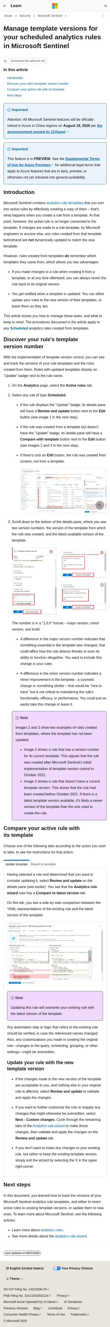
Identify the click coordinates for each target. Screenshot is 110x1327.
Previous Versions (16, 1308)
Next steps (14, 95)
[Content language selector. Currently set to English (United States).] (25, 1268)
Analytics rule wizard (49, 1126)
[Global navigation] (4, 6)
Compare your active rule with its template (35, 89)
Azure (8, 15)
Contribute (55, 1308)
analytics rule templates (65, 203)
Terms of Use (56, 1314)
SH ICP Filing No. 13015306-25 (25, 1289)
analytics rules (52, 1230)
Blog (36, 1308)
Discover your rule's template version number (38, 83)
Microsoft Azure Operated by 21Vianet (29, 1302)
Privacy (62, 1295)
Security (25, 15)
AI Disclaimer (73, 1302)
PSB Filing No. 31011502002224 (26, 1295)
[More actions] (102, 15)
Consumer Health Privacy (21, 1314)
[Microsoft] (55, 6)
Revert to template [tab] (43, 864)
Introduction (15, 78)
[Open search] (105, 6)
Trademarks (78, 1314)
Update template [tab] (16, 864)
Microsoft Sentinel (50, 15)
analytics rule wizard (71, 1236)
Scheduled (19, 328)
